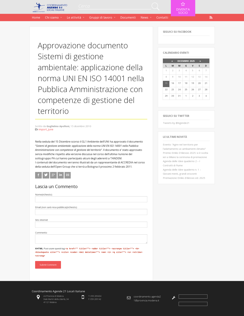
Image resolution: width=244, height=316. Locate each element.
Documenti (128, 17)
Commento (41, 232)
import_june (46, 129)
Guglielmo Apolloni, (58, 126)
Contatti (162, 17)
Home (36, 17)
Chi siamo (52, 17)
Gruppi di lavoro (100, 17)
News (144, 17)
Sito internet (41, 219)
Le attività (74, 17)
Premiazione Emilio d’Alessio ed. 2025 (184, 177)
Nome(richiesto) (43, 194)
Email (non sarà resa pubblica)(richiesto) (56, 207)
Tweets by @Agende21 (176, 122)
